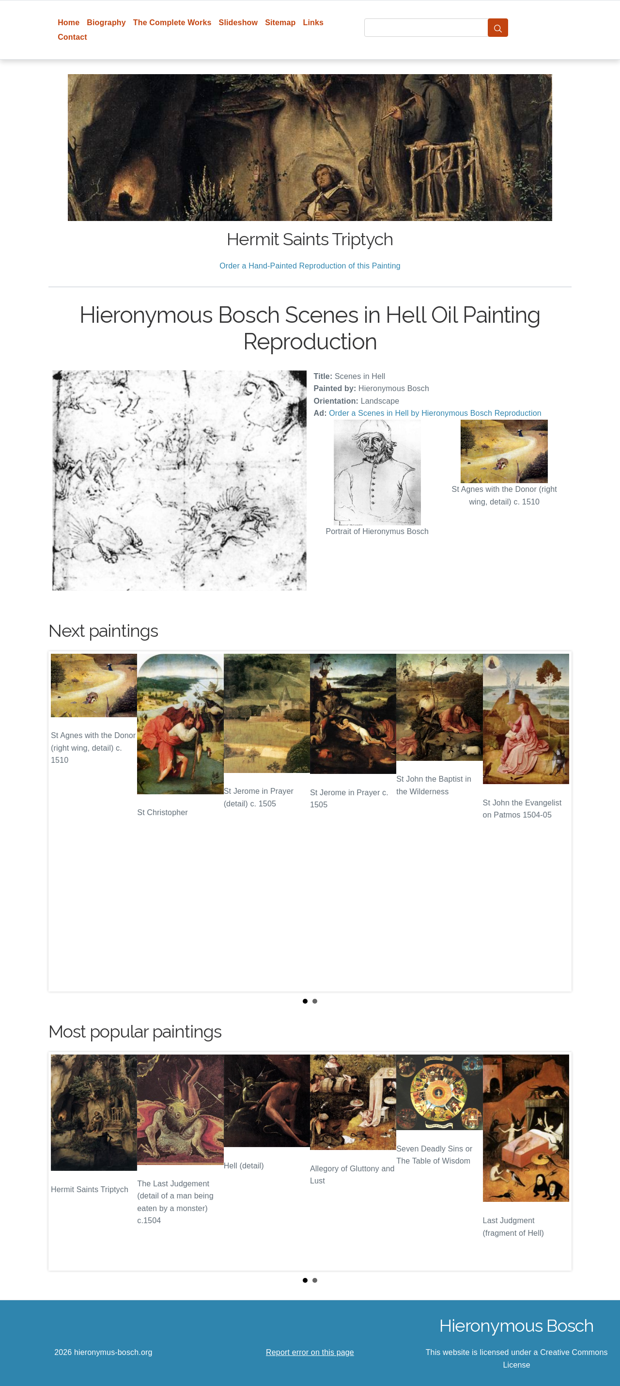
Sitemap (280, 22)
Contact (72, 37)
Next (556, 821)
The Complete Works (172, 22)
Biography (106, 22)
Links (313, 22)
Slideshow (238, 22)
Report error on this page (310, 1352)
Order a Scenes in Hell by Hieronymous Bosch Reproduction (435, 413)
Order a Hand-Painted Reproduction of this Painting (310, 266)
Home (68, 22)
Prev (63, 821)
